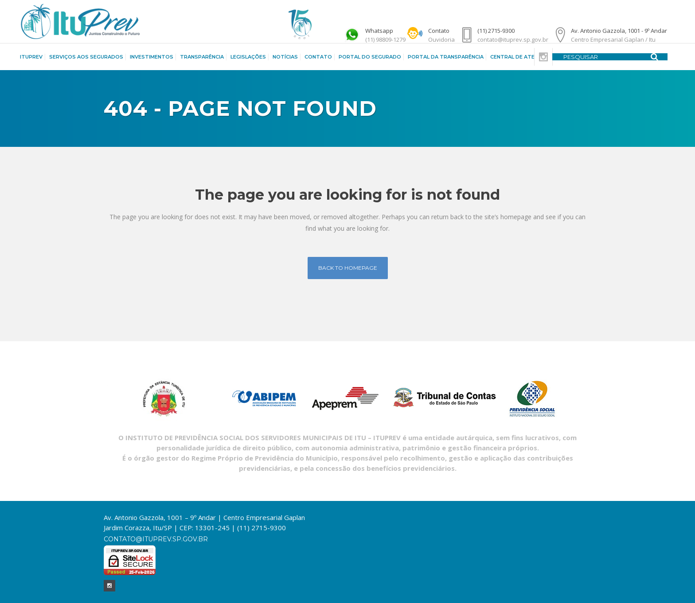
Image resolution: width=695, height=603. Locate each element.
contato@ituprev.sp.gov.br (156, 539)
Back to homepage (347, 267)
